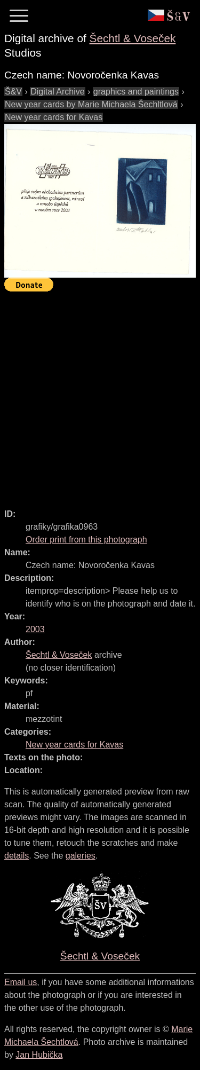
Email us (20, 982)
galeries (80, 855)
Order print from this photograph (86, 539)
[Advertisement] (100, 395)
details (16, 855)
